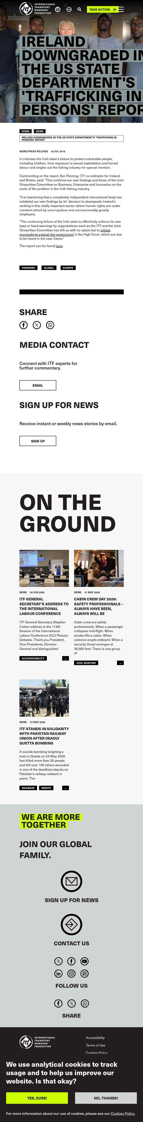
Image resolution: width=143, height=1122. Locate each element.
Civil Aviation (86, 663)
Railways (28, 788)
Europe (68, 268)
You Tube (84, 961)
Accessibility (95, 1037)
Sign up (38, 440)
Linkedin (58, 973)
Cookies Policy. (123, 1113)
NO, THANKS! (106, 1098)
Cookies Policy (97, 1052)
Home (25, 131)
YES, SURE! (37, 1098)
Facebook (71, 961)
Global (49, 268)
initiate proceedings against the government (64, 232)
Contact (71, 926)
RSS (84, 973)
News (39, 131)
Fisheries (28, 268)
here (59, 245)
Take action (99, 9)
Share (33, 312)
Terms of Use (95, 1045)
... (65, 658)
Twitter (58, 961)
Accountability (33, 658)
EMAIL (38, 385)
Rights (46, 788)
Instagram (71, 973)
